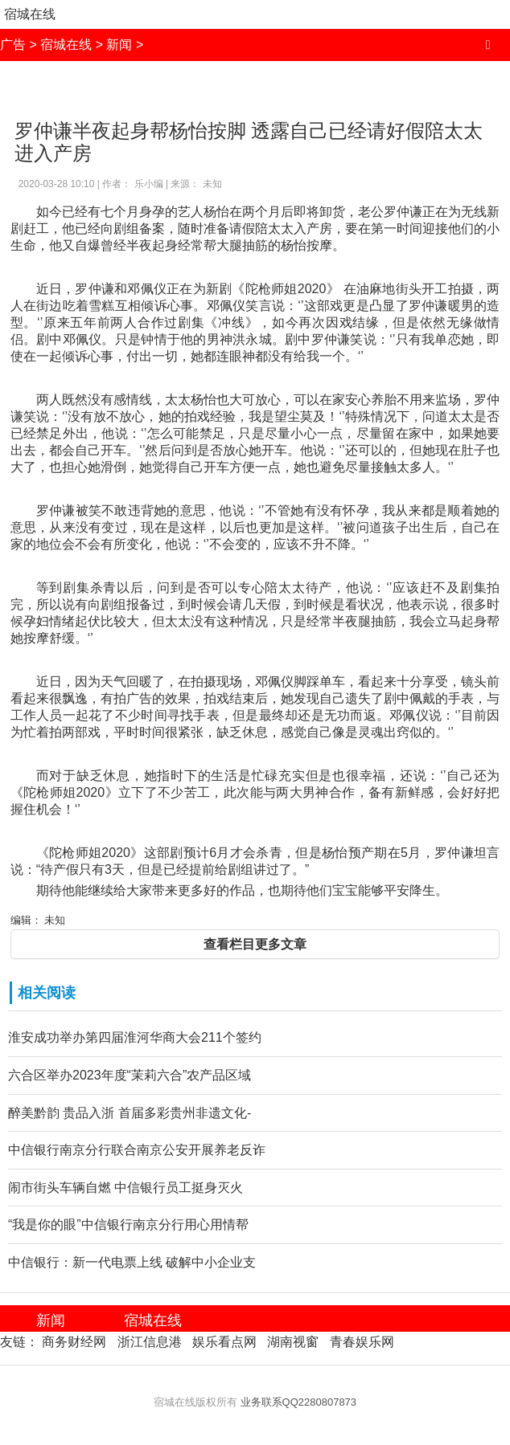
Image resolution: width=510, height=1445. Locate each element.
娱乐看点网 (224, 1342)
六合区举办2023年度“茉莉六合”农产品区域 (129, 1075)
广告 (13, 44)
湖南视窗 (293, 1342)
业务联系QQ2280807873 (299, 1402)
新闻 (119, 44)
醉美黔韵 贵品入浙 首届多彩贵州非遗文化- (129, 1113)
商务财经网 (74, 1342)
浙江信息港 (149, 1342)
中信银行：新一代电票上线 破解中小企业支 (132, 1262)
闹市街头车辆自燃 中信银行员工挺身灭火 (125, 1187)
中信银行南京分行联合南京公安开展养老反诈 (136, 1150)
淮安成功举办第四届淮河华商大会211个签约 (134, 1037)
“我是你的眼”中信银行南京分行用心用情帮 (128, 1224)
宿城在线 (30, 14)
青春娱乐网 (362, 1342)
